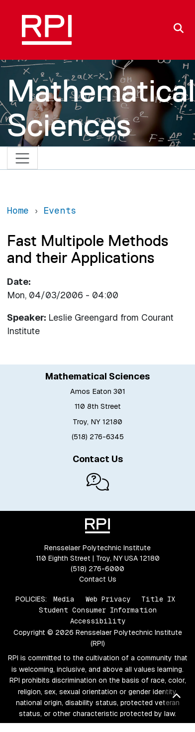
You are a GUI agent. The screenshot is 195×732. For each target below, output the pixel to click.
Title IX (158, 599)
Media (64, 599)
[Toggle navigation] (22, 158)
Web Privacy (108, 599)
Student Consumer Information (98, 610)
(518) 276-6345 (98, 436)
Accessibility (97, 620)
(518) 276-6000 (97, 568)
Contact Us (97, 579)
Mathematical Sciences (101, 108)
